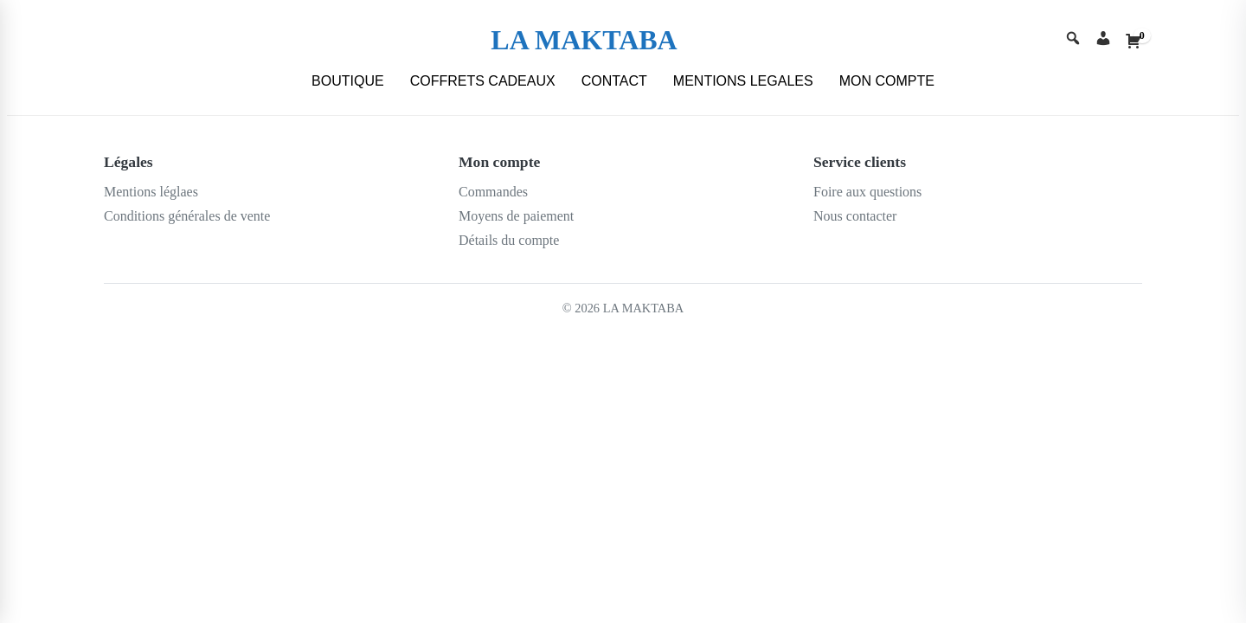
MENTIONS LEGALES (743, 81)
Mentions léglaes (151, 191)
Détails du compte (509, 240)
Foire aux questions (867, 191)
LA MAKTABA (584, 39)
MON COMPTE (886, 81)
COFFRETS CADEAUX (483, 81)
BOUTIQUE (348, 81)
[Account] (1103, 40)
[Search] (1073, 40)
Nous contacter (854, 216)
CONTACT (614, 81)
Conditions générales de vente (187, 216)
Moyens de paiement (516, 216)
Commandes (493, 191)
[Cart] (1133, 40)
